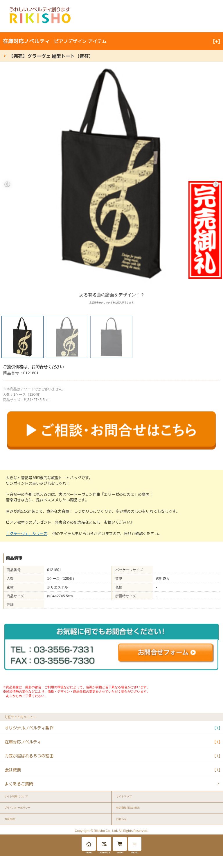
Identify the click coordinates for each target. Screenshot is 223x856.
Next (216, 184)
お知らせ (121, 819)
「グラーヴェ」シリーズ (26, 533)
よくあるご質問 (19, 784)
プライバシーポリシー (17, 807)
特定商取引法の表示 (128, 807)
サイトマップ (124, 796)
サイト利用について (16, 796)
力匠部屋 (9, 819)
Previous (7, 184)
